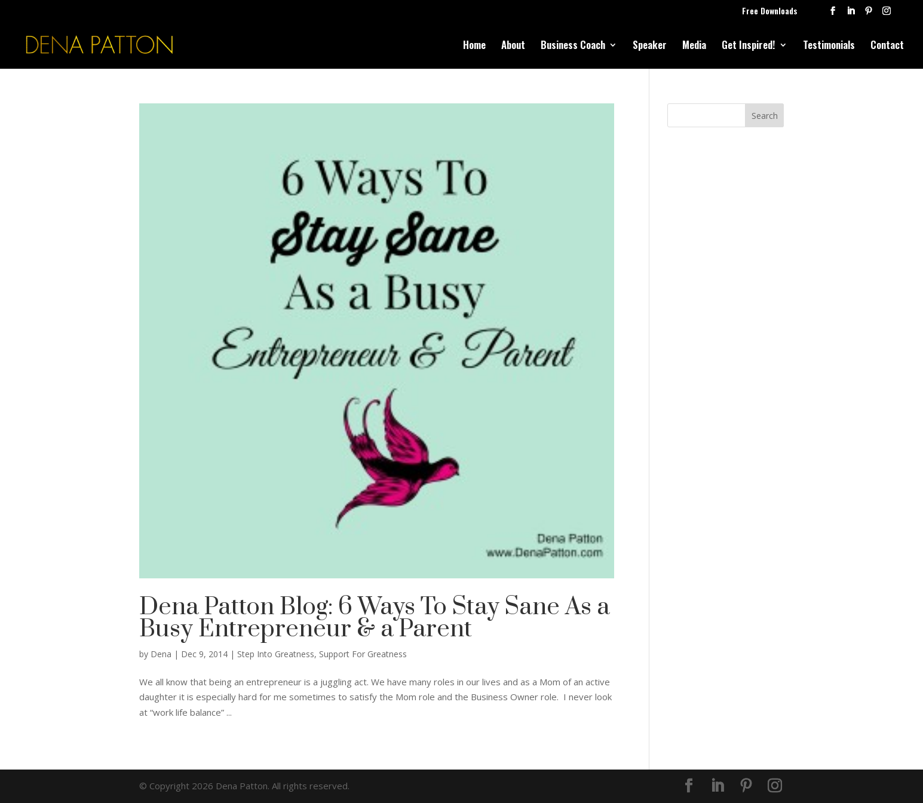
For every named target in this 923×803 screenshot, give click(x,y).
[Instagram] (886, 14)
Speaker (650, 46)
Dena (161, 654)
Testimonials (829, 46)
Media (694, 46)
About (513, 46)
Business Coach (573, 46)
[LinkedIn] (851, 14)
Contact (887, 46)
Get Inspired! (748, 46)
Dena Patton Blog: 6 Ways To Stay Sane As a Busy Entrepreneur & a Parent (374, 618)
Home (474, 46)
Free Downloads (770, 12)
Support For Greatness (363, 654)
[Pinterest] (868, 14)
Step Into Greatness (275, 654)
